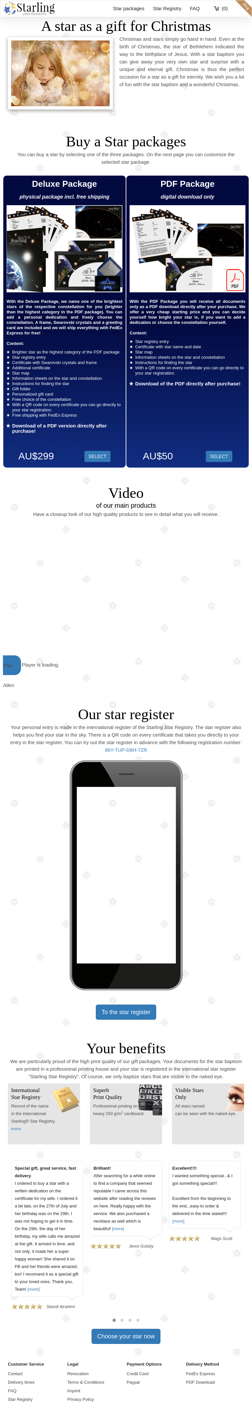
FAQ (195, 8)
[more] (34, 1289)
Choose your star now (126, 1336)
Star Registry (167, 8)
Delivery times (21, 1382)
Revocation (78, 1373)
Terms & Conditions (85, 1382)
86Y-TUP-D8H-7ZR (126, 750)
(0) (225, 8)
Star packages (128, 8)
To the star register (125, 1012)
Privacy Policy (80, 1399)
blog (243, 8)
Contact (15, 1373)
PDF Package (187, 184)
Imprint (73, 1390)
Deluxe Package (64, 184)
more (16, 1128)
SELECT (219, 456)
